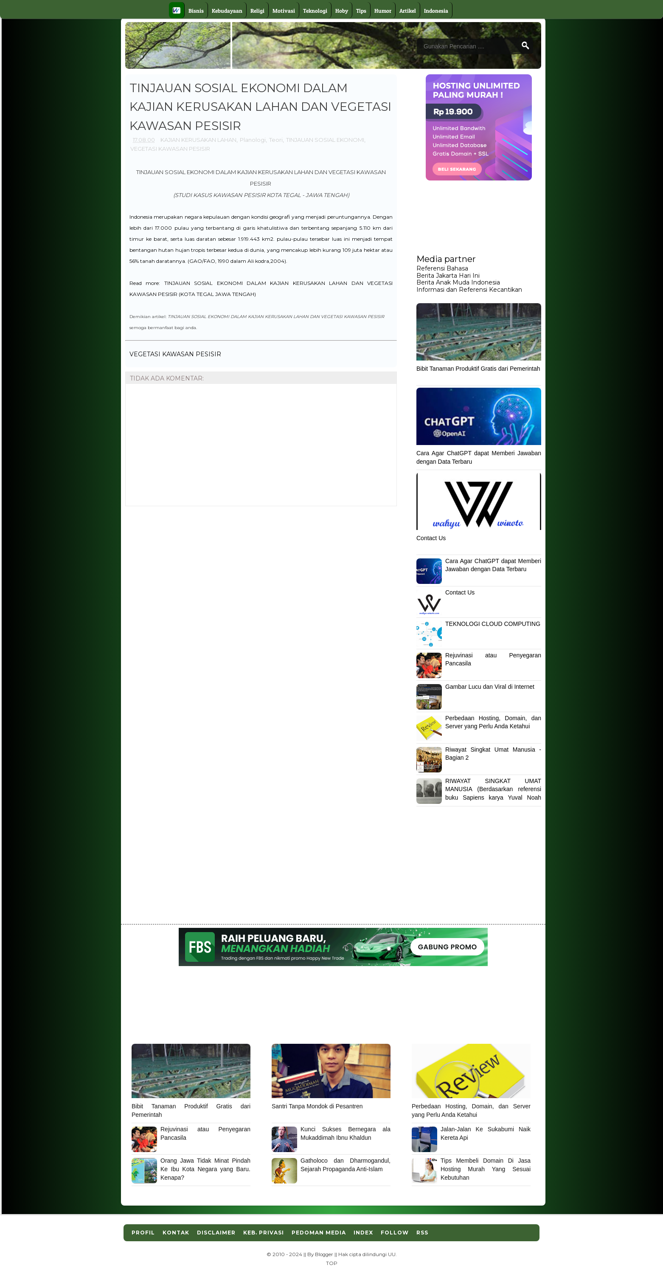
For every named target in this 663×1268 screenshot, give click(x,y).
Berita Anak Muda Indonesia (458, 282)
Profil (143, 1232)
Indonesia (436, 10)
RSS (422, 1232)
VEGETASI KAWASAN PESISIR (170, 148)
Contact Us (431, 538)
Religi (257, 10)
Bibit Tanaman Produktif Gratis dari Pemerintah (478, 368)
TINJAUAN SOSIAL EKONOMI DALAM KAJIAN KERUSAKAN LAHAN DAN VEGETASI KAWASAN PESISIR (276, 316)
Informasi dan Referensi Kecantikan (469, 289)
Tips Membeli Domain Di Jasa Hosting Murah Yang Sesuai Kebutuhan (486, 1169)
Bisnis (196, 10)
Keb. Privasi (263, 1232)
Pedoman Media (319, 1232)
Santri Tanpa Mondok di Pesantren (317, 1106)
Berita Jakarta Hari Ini (448, 275)
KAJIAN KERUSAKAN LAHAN (198, 139)
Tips (361, 10)
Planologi (253, 139)
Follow (395, 1232)
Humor (382, 10)
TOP (331, 1263)
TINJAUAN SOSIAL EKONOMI (325, 139)
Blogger (324, 1254)
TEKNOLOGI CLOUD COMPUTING (492, 623)
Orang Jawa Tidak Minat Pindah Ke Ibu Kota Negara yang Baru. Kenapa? (205, 1169)
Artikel (407, 10)
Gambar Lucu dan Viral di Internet (489, 686)
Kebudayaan (227, 10)
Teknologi (315, 10)
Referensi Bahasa (442, 268)
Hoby (341, 10)
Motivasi (284, 10)
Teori (276, 139)
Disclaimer (216, 1232)
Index (363, 1232)
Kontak (176, 1232)
